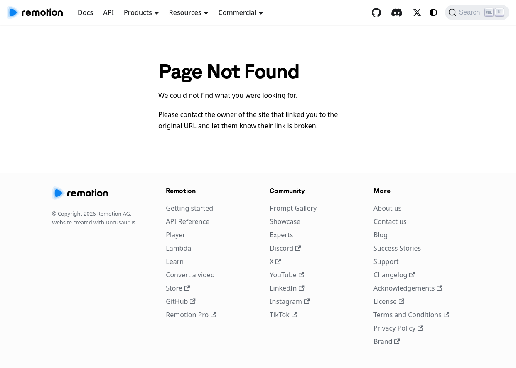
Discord (285, 248)
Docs (85, 12)
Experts (281, 234)
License (388, 301)
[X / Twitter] (417, 12)
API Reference (187, 221)
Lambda (178, 248)
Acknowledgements (407, 288)
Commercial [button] (238, 12)
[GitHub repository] (376, 12)
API (108, 12)
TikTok (283, 314)
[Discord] (397, 12)
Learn (175, 261)
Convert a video (190, 274)
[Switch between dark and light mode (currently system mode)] (433, 12)
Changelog (394, 274)
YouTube (287, 274)
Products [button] (138, 12)
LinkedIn (287, 288)
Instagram (290, 301)
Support (385, 261)
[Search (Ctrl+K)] (477, 12)
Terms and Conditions (411, 314)
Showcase (285, 221)
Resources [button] (185, 12)
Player (175, 234)
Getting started (189, 208)
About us (387, 208)
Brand (386, 341)
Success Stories (397, 248)
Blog (380, 234)
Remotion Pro (191, 314)
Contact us (390, 221)
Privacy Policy (398, 328)
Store (178, 288)
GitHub (180, 301)
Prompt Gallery (293, 208)
